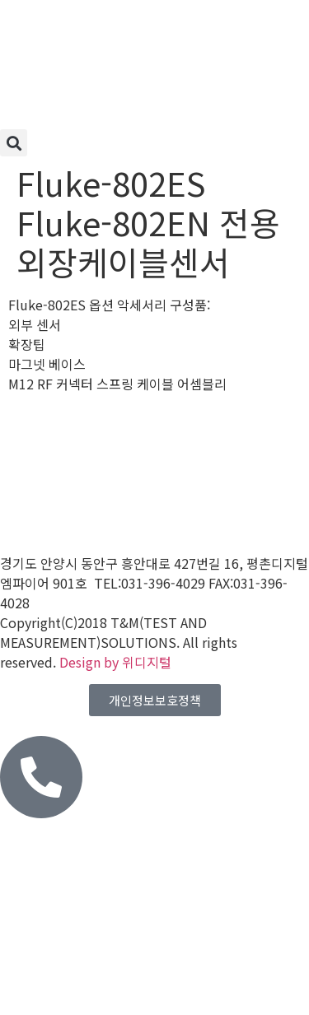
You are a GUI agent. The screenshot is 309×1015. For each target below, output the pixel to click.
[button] (13, 142)
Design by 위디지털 (115, 662)
